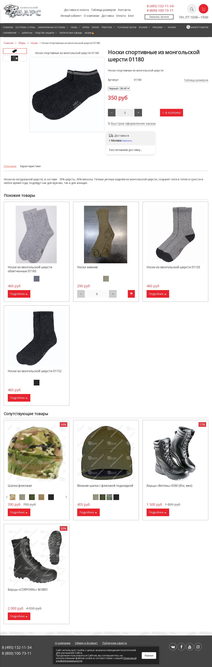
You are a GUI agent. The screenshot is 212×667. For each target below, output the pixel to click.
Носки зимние (87, 267)
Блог (131, 15)
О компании (91, 15)
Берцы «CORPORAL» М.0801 (28, 590)
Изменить (126, 140)
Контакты (124, 10)
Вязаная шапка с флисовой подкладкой (105, 486)
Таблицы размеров (103, 10)
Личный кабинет (71, 15)
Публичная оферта (114, 643)
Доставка (107, 15)
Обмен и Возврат (86, 643)
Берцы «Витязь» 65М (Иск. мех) (169, 486)
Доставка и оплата (76, 10)
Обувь (22, 43)
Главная (8, 43)
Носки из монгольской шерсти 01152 (34, 371)
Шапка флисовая (20, 486)
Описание (10, 166)
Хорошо (149, 655)
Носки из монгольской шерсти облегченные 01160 (30, 269)
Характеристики (30, 166)
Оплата (121, 15)
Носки (34, 43)
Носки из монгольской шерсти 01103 (173, 267)
